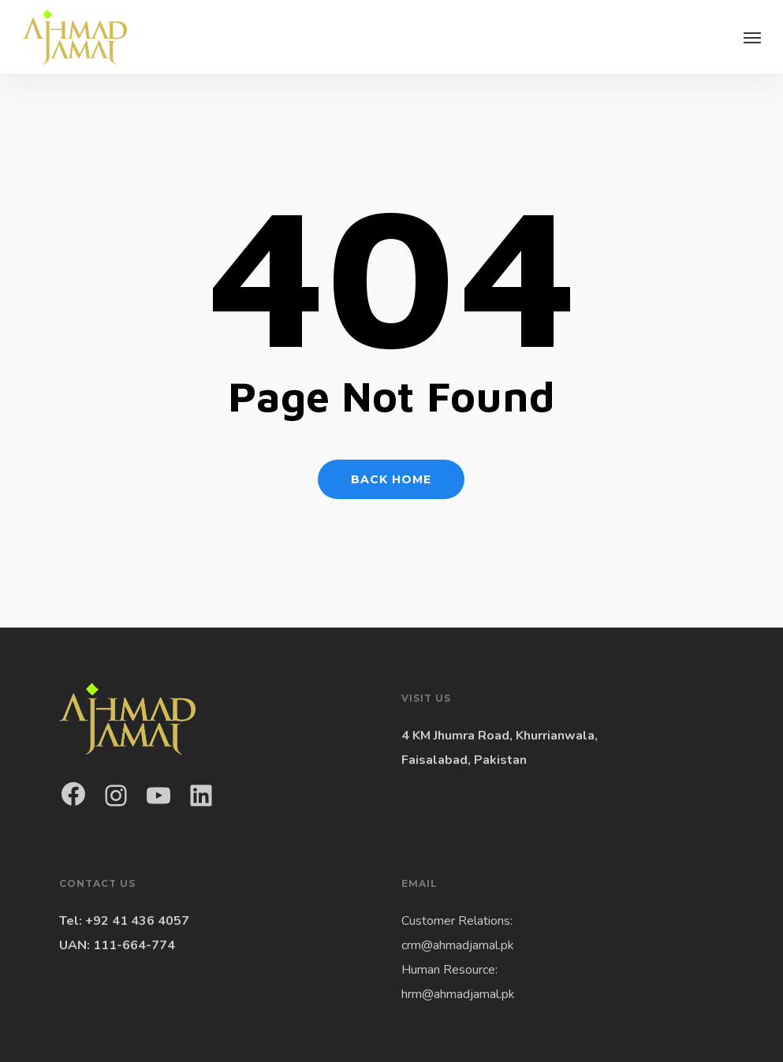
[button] (752, 37)
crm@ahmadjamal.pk (457, 945)
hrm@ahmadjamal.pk (458, 994)
